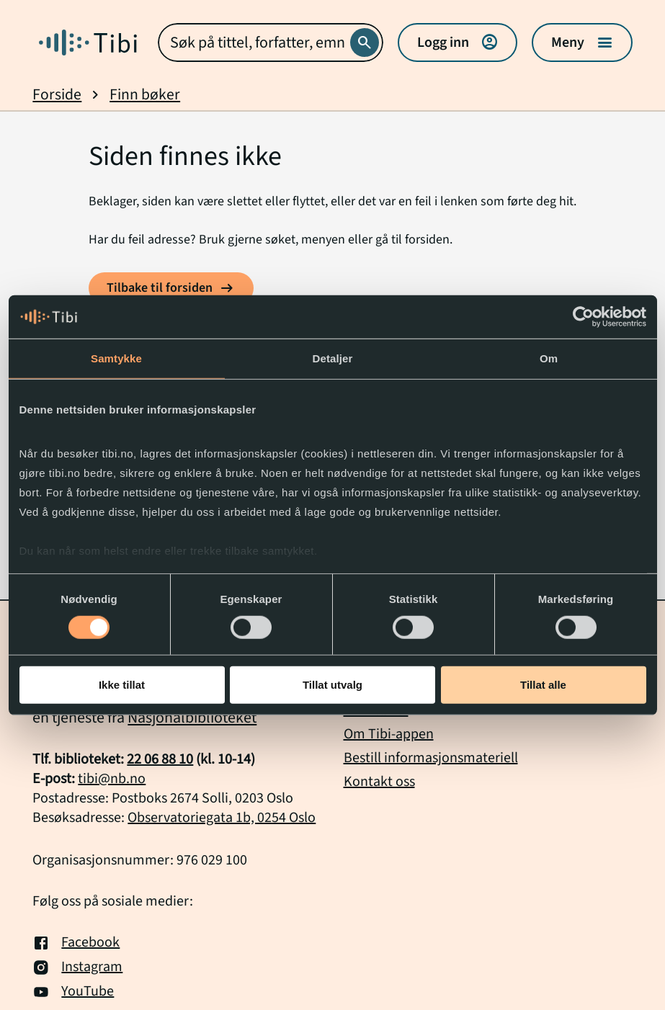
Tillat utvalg (332, 685)
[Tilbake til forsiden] (171, 288)
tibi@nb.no (112, 779)
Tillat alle (543, 685)
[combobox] (270, 42)
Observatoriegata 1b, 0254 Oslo (222, 818)
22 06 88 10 (160, 759)
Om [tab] (549, 358)
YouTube (73, 992)
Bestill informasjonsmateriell (431, 758)
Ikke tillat (122, 685)
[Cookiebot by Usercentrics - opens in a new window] (583, 317)
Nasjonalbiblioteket (192, 717)
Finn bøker (145, 94)
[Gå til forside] (87, 42)
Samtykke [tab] (116, 358)
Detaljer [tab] (333, 358)
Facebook (76, 943)
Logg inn (457, 42)
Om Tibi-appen (389, 734)
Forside (56, 94)
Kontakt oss (379, 782)
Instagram (77, 967)
